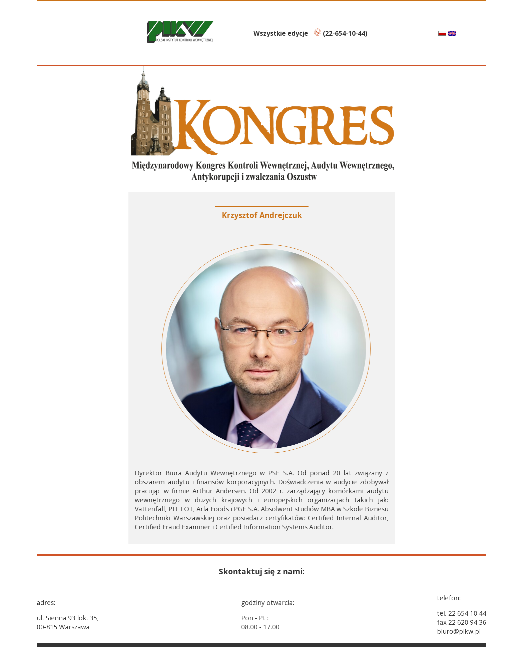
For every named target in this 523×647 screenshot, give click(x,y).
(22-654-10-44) (341, 33)
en (460, 33)
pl (435, 33)
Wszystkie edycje (281, 33)
